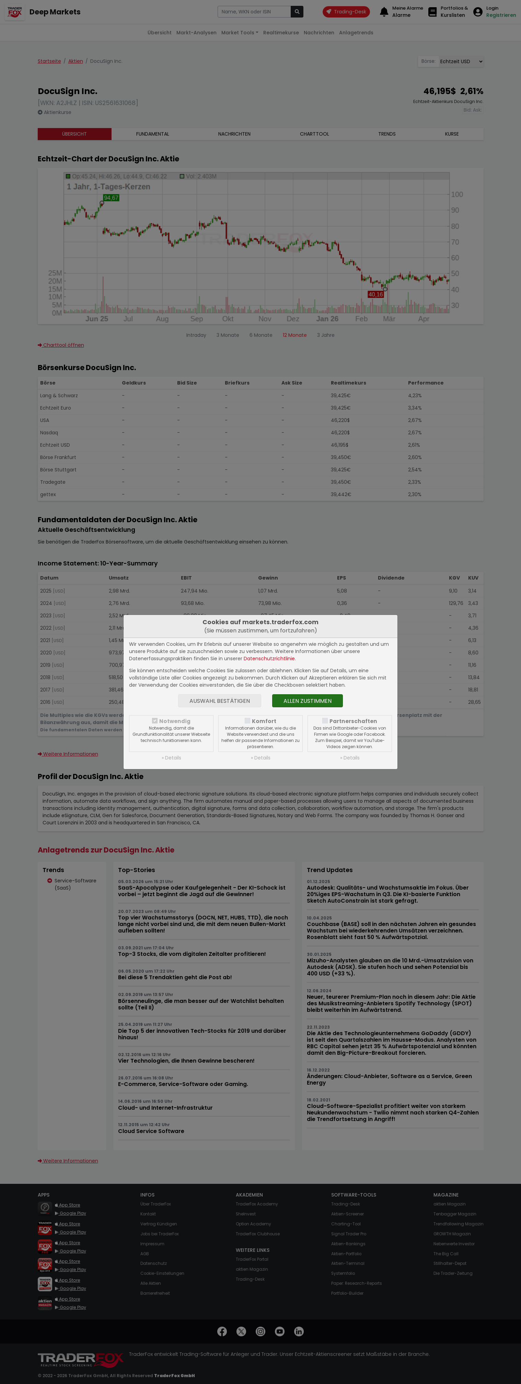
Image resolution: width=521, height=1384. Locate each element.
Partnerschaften (353, 721)
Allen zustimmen (307, 701)
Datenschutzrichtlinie (269, 658)
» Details (171, 757)
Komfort (264, 721)
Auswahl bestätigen (219, 701)
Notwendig (174, 721)
